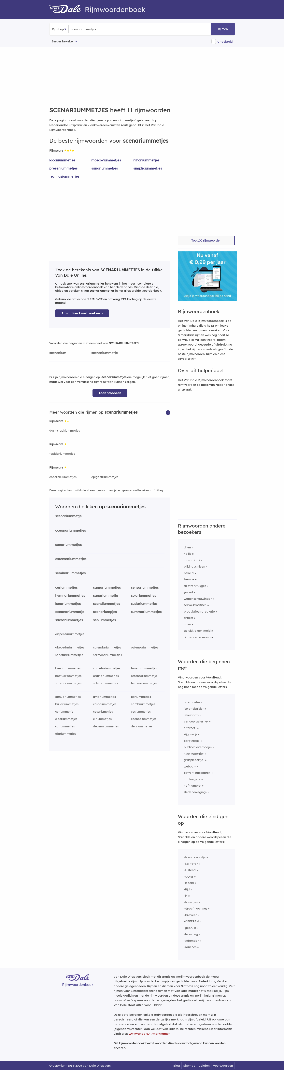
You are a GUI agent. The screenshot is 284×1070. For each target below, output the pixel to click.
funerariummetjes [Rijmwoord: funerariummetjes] (144, 668)
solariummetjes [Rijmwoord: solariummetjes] (143, 595)
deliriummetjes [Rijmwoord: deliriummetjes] (141, 726)
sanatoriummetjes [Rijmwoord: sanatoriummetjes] (68, 683)
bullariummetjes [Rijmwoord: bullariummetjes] (66, 704)
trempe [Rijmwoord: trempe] (189, 579)
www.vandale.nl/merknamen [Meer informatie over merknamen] (149, 1033)
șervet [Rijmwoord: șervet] (188, 592)
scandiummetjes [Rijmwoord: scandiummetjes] (106, 604)
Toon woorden (110, 393)
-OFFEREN (191, 921)
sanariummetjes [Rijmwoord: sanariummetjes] (104, 168)
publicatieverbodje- (198, 747)
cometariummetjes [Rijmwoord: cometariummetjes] (106, 668)
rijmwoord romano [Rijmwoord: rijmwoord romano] (197, 637)
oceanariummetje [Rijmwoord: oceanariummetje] (69, 612)
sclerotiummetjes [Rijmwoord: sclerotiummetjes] (105, 683)
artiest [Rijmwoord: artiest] (188, 618)
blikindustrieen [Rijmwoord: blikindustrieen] (194, 566)
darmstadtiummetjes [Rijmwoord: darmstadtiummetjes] (64, 430)
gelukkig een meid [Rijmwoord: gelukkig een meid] (197, 630)
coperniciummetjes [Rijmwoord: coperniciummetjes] (63, 477)
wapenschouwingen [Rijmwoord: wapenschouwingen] (198, 599)
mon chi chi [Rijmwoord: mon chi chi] (192, 560)
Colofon (204, 1065)
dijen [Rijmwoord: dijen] (187, 547)
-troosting (191, 934)
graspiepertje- (194, 760)
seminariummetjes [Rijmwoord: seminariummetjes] (70, 573)
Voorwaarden (223, 1065)
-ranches (190, 947)
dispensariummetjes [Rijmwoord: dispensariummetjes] (69, 634)
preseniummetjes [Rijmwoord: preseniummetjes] (63, 168)
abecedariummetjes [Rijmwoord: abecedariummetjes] (69, 647)
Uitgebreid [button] (225, 41)
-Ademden (191, 941)
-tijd (187, 889)
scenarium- (58, 353)
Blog (176, 1065)
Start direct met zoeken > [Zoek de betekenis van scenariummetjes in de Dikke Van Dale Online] (82, 313)
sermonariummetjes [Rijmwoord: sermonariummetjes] (107, 655)
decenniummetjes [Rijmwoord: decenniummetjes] (106, 726)
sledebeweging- (195, 792)
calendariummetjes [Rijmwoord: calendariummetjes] (107, 647)
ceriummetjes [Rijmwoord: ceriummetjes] (66, 587)
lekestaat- (191, 715)
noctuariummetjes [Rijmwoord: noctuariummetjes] (68, 676)
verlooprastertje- (196, 721)
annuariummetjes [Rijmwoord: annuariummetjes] (68, 697)
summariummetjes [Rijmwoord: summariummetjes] (146, 612)
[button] (168, 412)
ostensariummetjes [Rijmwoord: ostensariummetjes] (70, 559)
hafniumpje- (192, 785)
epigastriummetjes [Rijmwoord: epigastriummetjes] (104, 477)
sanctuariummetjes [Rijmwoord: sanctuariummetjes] (69, 655)
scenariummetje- (105, 353)
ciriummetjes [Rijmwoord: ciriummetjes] (102, 719)
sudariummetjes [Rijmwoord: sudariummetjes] (144, 604)
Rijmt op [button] (58, 29)
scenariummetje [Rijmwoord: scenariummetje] (68, 516)
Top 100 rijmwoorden (206, 240)
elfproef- (190, 728)
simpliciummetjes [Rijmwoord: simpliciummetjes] (147, 168)
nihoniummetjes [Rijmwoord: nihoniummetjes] (146, 160)
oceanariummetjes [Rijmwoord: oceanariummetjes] (70, 530)
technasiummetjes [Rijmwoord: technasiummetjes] (64, 176)
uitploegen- (192, 779)
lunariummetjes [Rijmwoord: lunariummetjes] (68, 604)
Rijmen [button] (223, 29)
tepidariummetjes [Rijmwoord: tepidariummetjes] (62, 453)
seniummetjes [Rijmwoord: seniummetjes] (104, 620)
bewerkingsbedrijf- (197, 773)
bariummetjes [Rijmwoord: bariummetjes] (141, 697)
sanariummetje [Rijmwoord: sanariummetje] (105, 595)
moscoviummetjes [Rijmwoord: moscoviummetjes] (106, 160)
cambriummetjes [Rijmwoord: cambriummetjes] (143, 704)
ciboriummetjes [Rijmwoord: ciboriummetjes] (66, 719)
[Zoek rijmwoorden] (90, 29)
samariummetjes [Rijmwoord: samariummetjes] (107, 587)
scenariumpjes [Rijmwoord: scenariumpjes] (105, 612)
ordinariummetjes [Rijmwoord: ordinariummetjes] (106, 676)
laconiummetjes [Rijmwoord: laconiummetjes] (62, 160)
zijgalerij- (190, 734)
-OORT (188, 876)
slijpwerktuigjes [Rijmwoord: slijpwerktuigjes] (195, 586)
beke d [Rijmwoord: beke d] (189, 573)
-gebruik (190, 928)
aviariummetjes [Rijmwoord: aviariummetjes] (104, 697)
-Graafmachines (195, 908)
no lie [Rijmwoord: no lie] (188, 554)
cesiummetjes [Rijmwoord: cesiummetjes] (141, 711)
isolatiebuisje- (194, 708)
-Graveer (190, 915)
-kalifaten (191, 864)
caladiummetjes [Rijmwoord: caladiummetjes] (104, 704)
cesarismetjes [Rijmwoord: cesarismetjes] (103, 711)
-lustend (190, 870)
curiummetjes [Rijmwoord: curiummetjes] (65, 726)
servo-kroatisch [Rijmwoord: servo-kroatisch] (195, 605)
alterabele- (192, 702)
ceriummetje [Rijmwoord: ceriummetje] (64, 711)
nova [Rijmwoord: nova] (187, 624)
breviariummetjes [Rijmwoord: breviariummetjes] (68, 668)
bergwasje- (192, 741)
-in (186, 896)
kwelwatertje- (194, 753)
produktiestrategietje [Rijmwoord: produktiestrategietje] (199, 611)
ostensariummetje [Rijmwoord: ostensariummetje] (144, 676)
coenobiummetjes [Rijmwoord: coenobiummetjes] (143, 719)
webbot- (190, 766)
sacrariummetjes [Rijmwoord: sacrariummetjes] (69, 620)
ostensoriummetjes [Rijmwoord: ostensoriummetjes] (144, 647)
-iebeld (189, 883)
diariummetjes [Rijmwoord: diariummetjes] (65, 734)
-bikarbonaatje (195, 857)
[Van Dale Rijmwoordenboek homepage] (67, 9)
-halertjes (191, 902)
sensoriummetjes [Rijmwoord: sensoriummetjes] (145, 587)
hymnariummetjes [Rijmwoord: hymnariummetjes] (70, 595)
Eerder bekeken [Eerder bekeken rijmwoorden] (63, 41)
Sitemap (189, 1065)
